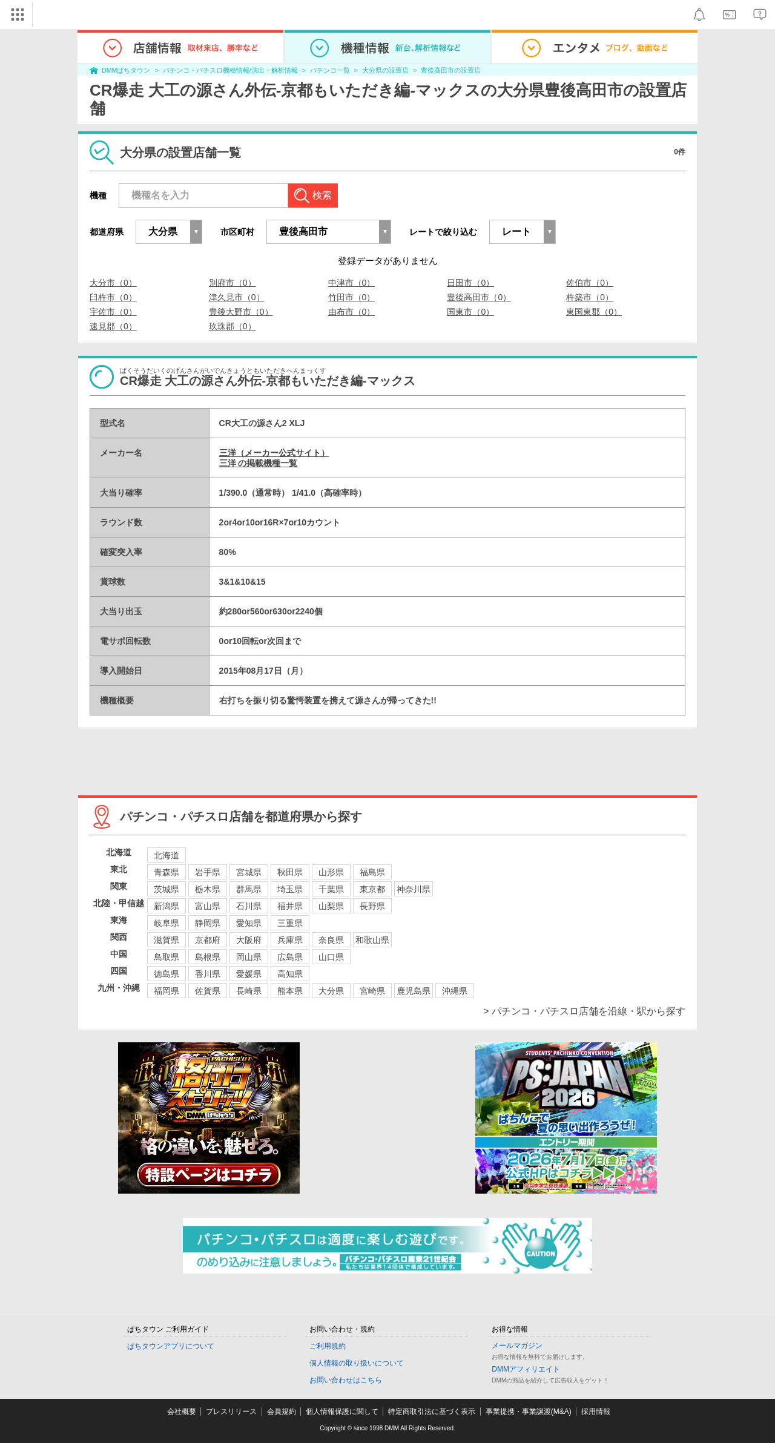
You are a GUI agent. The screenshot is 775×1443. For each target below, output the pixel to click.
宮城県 (249, 872)
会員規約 (281, 1411)
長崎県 (249, 991)
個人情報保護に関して (342, 1411)
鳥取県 (166, 957)
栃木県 (207, 889)
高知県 (290, 974)
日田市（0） (470, 282)
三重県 (290, 923)
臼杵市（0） (113, 297)
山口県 (331, 957)
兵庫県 (290, 940)
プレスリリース (231, 1411)
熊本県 (290, 991)
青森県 (166, 872)
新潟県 (166, 906)
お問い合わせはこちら (345, 1380)
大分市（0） (113, 282)
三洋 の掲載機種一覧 (258, 463)
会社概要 (181, 1411)
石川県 (249, 906)
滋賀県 (166, 940)
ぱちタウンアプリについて (170, 1346)
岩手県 (207, 872)
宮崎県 (372, 991)
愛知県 (249, 923)
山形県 (331, 872)
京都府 (207, 940)
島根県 (207, 957)
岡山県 (249, 957)
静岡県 (207, 923)
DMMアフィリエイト (526, 1369)
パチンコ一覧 (330, 70)
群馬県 (249, 889)
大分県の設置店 (385, 70)
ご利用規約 (327, 1346)
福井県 (290, 906)
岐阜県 (166, 923)
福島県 (372, 872)
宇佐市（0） (113, 311)
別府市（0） (232, 282)
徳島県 (166, 974)
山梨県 (331, 906)
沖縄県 (454, 991)
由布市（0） (351, 311)
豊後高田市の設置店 (451, 70)
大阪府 (249, 940)
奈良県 (331, 940)
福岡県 (166, 991)
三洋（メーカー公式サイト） (274, 453)
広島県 (290, 957)
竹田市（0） (351, 297)
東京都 (372, 889)
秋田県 (290, 872)
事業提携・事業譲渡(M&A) (529, 1411)
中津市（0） (351, 282)
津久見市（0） (237, 297)
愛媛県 (249, 974)
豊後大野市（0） (241, 311)
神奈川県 (413, 889)
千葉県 (331, 889)
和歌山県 (372, 940)
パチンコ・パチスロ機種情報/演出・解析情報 (230, 70)
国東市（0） (470, 311)
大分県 (331, 991)
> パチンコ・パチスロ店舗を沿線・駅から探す (584, 1011)
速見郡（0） (113, 326)
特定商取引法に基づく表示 (431, 1411)
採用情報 (595, 1411)
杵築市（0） (589, 297)
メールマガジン (517, 1345)
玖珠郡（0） (232, 326)
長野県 (372, 906)
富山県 (207, 906)
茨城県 (166, 889)
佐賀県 (207, 991)
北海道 (166, 855)
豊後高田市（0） (479, 297)
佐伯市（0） (589, 282)
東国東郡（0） (594, 311)
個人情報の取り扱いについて (356, 1363)
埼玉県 (290, 889)
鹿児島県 (413, 991)
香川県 (207, 974)
